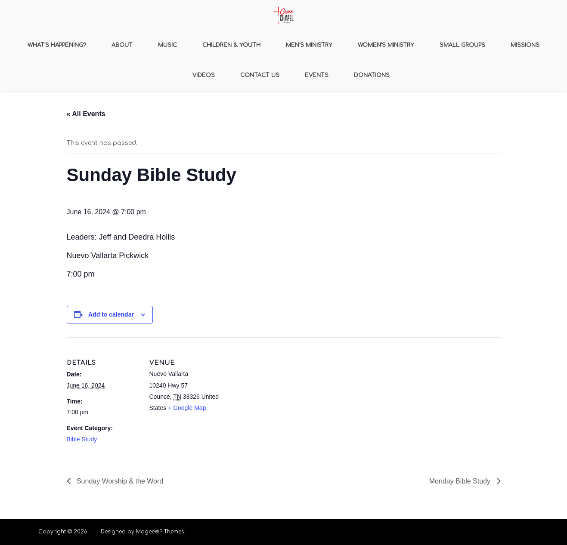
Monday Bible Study (461, 481)
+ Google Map (187, 407)
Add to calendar (111, 314)
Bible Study (82, 439)
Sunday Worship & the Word (119, 481)
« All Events (86, 113)
